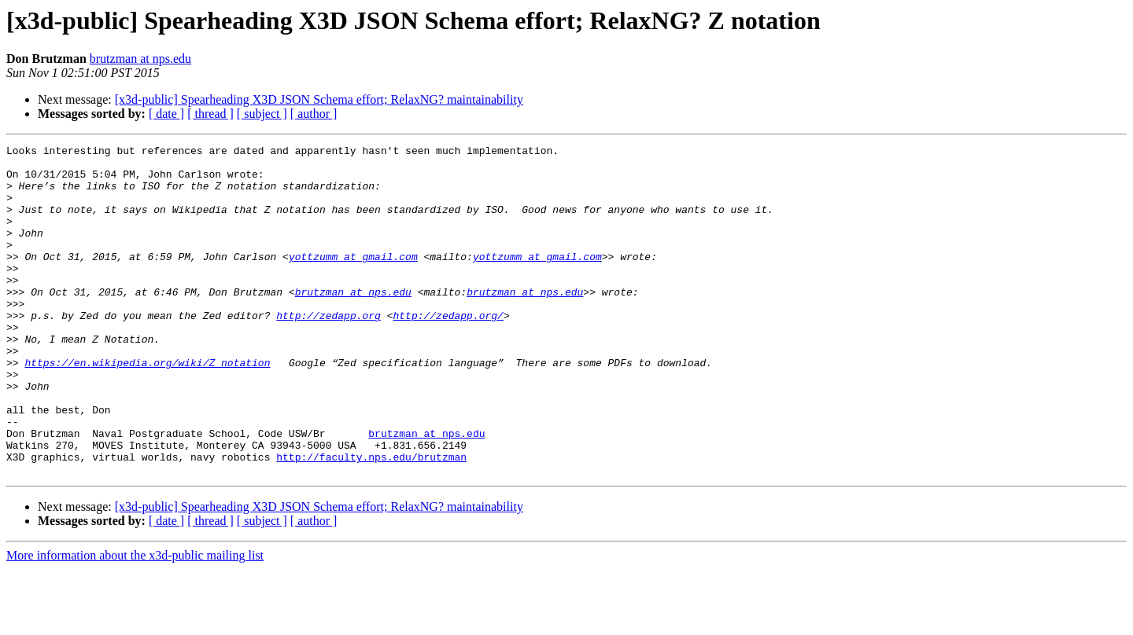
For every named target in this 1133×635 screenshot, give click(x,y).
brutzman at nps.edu (140, 58)
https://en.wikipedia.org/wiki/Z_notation (147, 407)
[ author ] (314, 113)
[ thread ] (210, 113)
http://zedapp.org (328, 350)
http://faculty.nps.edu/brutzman (371, 520)
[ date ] (166, 113)
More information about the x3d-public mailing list (135, 621)
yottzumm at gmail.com (353, 280)
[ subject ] (262, 113)
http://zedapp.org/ (448, 350)
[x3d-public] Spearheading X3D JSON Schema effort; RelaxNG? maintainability (319, 99)
